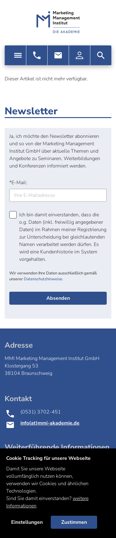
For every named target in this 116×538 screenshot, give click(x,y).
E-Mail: (18, 182)
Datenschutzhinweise (43, 279)
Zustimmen (74, 522)
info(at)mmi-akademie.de (49, 423)
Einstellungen (27, 522)
